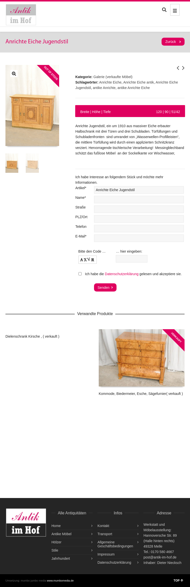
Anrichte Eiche (110, 82)
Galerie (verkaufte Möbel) (113, 77)
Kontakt (103, 526)
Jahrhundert (60, 558)
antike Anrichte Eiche (134, 88)
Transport (104, 534)
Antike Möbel (61, 534)
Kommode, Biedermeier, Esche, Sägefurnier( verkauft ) (141, 394)
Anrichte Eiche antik (138, 82)
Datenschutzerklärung (122, 274)
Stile (54, 550)
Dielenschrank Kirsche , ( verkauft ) (32, 336)
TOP (178, 580)
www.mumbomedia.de (60, 580)
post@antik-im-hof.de (159, 557)
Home (56, 526)
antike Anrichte (104, 88)
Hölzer (56, 542)
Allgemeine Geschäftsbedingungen (115, 544)
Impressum (106, 554)
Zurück (170, 42)
